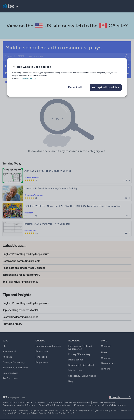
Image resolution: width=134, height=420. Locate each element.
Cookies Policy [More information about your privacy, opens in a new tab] (29, 78)
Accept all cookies (105, 87)
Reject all (75, 87)
